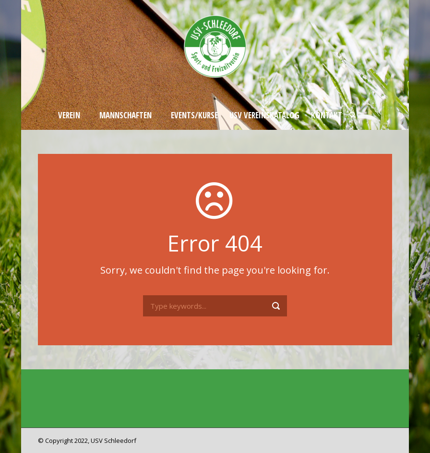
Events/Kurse (194, 115)
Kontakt (326, 115)
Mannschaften (125, 115)
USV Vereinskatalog (264, 115)
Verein (69, 115)
